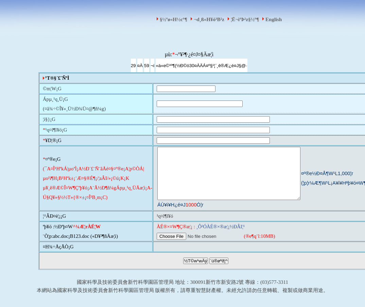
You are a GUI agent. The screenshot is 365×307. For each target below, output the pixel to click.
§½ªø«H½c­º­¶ (173, 19)
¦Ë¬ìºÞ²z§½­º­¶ (245, 19)
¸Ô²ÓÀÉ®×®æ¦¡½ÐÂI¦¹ (220, 237)
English (273, 19)
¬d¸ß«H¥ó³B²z (209, 19)
